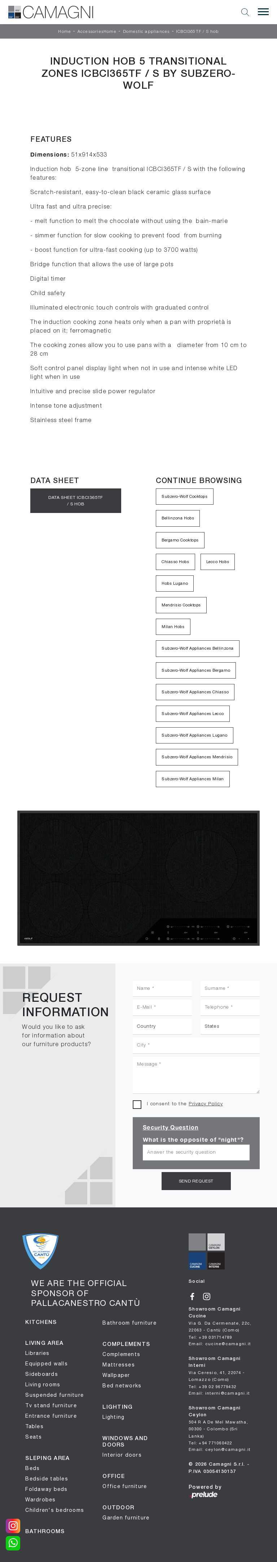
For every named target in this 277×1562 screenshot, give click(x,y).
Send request (196, 1180)
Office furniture (124, 1485)
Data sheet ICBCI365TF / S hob (75, 500)
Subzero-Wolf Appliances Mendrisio (197, 757)
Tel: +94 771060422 (210, 1441)
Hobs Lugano (175, 583)
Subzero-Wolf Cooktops (185, 496)
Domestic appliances (146, 32)
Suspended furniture (54, 1394)
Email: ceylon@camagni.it (219, 1447)
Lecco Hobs (217, 562)
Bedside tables (46, 1478)
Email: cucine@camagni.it (220, 1342)
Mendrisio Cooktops (181, 605)
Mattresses (118, 1364)
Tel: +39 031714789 (210, 1336)
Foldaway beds (46, 1488)
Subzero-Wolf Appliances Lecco (193, 713)
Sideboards (41, 1373)
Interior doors (122, 1454)
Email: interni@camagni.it (219, 1391)
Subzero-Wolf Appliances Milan (193, 779)
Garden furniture (125, 1517)
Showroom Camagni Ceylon (218, 1421)
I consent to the (185, 1104)
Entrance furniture (51, 1415)
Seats (33, 1436)
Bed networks (121, 1385)
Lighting (113, 1416)
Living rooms (42, 1384)
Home (64, 32)
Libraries (37, 1352)
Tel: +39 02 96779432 (212, 1385)
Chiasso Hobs (175, 562)
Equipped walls (46, 1363)
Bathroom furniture (129, 1322)
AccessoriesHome (97, 32)
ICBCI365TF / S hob (197, 32)
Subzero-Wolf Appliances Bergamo (196, 670)
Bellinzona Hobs (178, 518)
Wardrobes (40, 1499)
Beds (32, 1467)
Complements (121, 1353)
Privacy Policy (206, 1104)
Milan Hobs (173, 626)
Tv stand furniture (51, 1405)
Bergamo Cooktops (180, 540)
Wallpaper (116, 1374)
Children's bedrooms (54, 1509)
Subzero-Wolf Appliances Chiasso (195, 692)
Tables (34, 1426)
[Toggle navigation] (263, 12)
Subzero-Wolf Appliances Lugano (195, 735)
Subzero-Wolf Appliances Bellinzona (198, 648)
